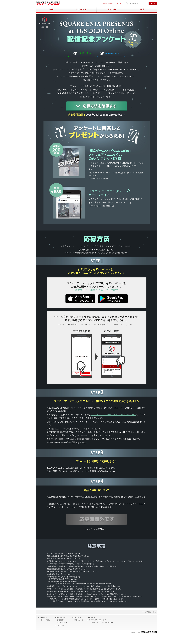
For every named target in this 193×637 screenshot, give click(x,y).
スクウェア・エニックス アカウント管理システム (113, 415)
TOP (51, 10)
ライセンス (60, 625)
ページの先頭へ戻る (149, 612)
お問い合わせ (78, 620)
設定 (142, 10)
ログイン (120, 3)
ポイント (112, 10)
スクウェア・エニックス (97, 620)
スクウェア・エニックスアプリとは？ (96, 290)
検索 (153, 3)
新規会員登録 (108, 3)
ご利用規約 (60, 620)
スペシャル (81, 10)
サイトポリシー (62, 622)
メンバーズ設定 (45, 620)
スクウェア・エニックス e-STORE (101, 622)
